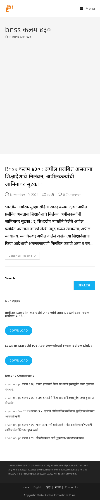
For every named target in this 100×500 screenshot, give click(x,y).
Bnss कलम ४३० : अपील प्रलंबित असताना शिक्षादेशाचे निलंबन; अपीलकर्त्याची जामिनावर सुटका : (49, 176)
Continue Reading (24, 256)
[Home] (6, 37)
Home (25, 487)
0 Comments (72, 195)
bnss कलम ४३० (21, 37)
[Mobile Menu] (87, 8)
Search (10, 278)
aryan (8, 384)
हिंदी (48, 487)
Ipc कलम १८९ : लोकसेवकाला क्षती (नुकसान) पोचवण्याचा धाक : (51, 438)
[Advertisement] (50, 94)
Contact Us (72, 487)
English (37, 487)
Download (19, 330)
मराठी (50, 195)
